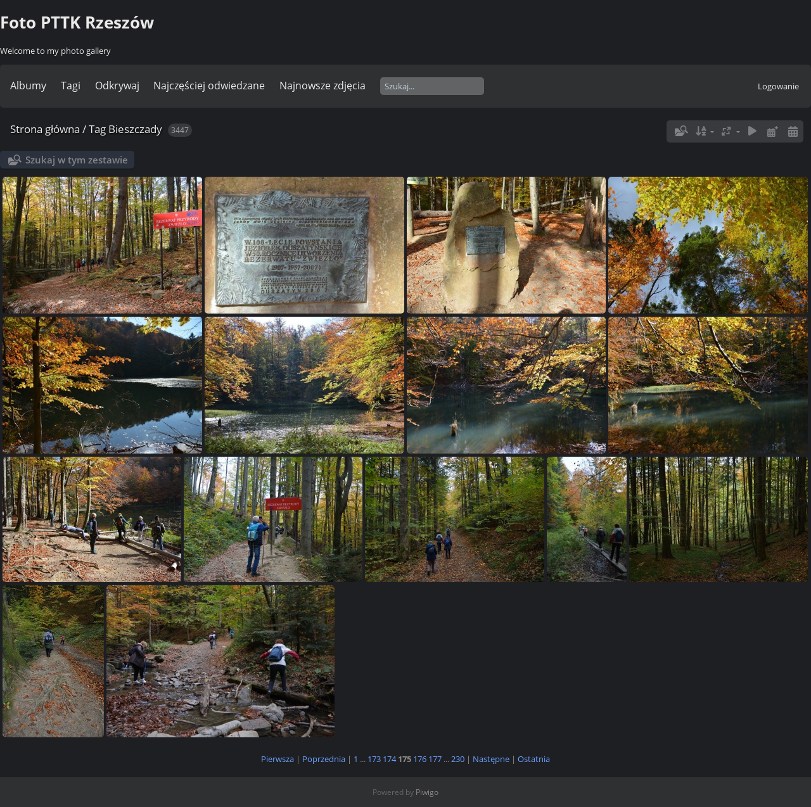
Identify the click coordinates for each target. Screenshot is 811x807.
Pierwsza (277, 759)
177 (435, 759)
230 (457, 759)
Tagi (70, 85)
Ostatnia (534, 759)
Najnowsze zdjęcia (322, 85)
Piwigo (427, 792)
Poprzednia (323, 759)
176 (419, 759)
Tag (97, 129)
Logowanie (778, 86)
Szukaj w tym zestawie (76, 159)
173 (374, 759)
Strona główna (45, 129)
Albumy (28, 85)
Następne (491, 759)
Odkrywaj (117, 85)
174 (389, 759)
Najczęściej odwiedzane (209, 85)
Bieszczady (135, 129)
